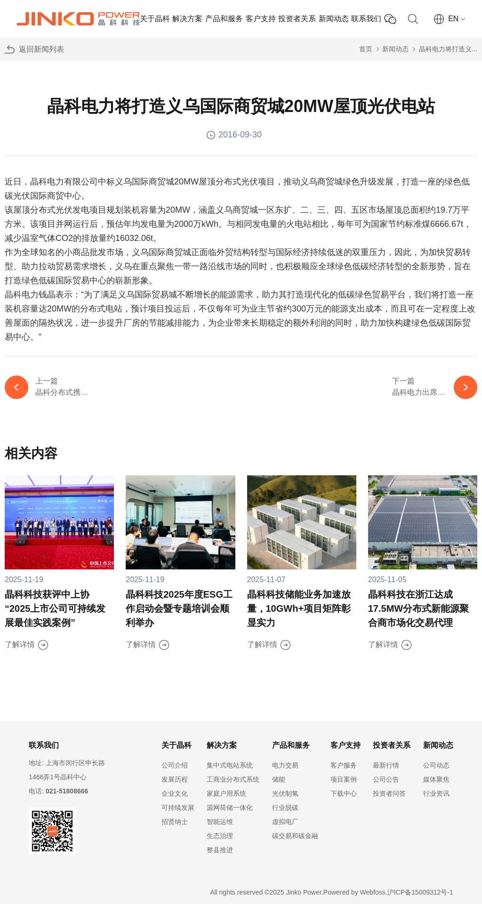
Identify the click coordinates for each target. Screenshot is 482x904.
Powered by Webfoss (354, 892)
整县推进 (220, 850)
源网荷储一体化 (230, 807)
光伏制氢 (285, 793)
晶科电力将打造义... (448, 49)
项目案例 (343, 779)
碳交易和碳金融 (295, 836)
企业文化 (174, 793)
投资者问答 (389, 793)
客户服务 (343, 765)
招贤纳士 (174, 821)
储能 (278, 779)
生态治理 (220, 836)
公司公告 (386, 779)
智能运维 (220, 821)
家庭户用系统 (226, 793)
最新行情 (386, 765)
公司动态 (436, 765)
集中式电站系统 (230, 765)
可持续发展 (177, 807)
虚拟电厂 (285, 821)
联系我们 (366, 19)
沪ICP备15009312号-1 (420, 892)
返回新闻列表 (41, 49)
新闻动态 (334, 19)
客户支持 (261, 19)
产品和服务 (224, 19)
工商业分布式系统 (233, 779)
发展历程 (174, 779)
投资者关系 (297, 19)
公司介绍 (174, 765)
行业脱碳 (285, 807)
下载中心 (343, 793)
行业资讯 (436, 793)
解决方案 (187, 19)
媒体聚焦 (436, 779)
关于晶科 (155, 19)
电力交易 (285, 765)
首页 (365, 49)
